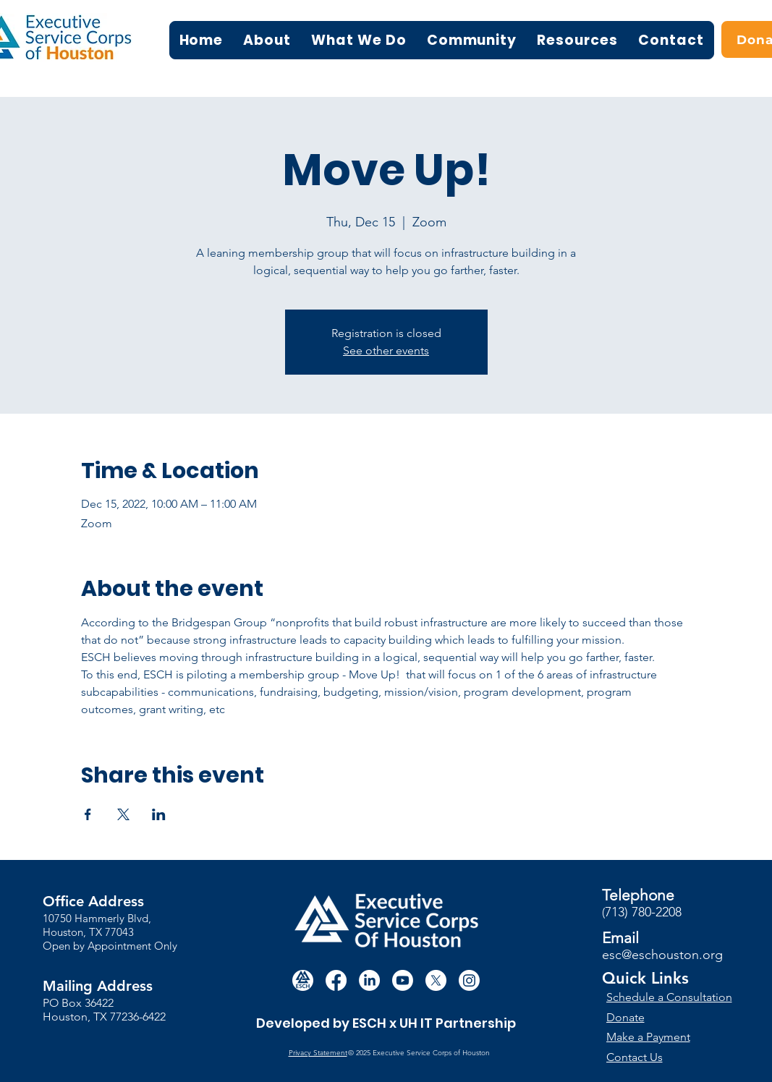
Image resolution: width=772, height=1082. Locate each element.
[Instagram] (469, 980)
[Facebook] (336, 980)
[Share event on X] (123, 814)
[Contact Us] (659, 1057)
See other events (386, 350)
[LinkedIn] (369, 980)
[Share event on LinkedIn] (159, 814)
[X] (435, 980)
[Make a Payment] (659, 1037)
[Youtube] (402, 980)
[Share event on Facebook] (88, 814)
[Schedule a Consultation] (671, 997)
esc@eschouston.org (662, 955)
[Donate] (670, 1017)
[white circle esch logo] (302, 980)
